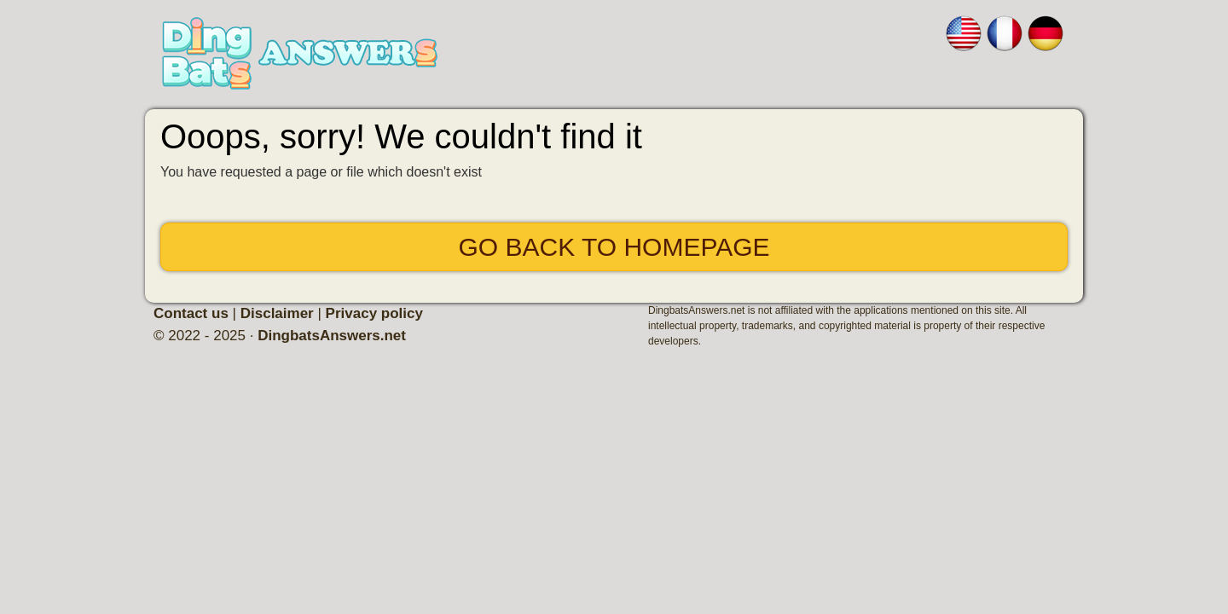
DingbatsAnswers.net (332, 335)
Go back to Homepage (613, 247)
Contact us (191, 313)
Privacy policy (374, 313)
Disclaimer (277, 313)
